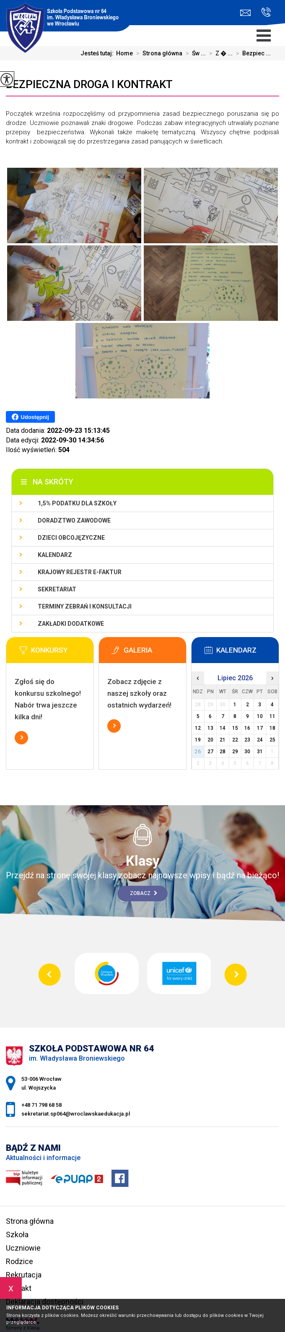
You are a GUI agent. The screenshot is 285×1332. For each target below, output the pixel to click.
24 (260, 740)
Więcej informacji (21, 737)
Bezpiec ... (252, 53)
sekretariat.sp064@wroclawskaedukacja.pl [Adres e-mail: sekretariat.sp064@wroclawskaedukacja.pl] (75, 1114)
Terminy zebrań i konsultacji (85, 606)
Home (124, 53)
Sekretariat (57, 589)
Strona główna (157, 53)
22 (235, 740)
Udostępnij (30, 417)
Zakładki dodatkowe (71, 623)
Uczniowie (23, 1248)
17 (260, 728)
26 (198, 751)
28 (222, 751)
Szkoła (17, 1234)
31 (260, 751)
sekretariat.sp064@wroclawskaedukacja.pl (245, 13)
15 (235, 728)
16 (247, 728)
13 (210, 728)
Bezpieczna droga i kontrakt (89, 84)
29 (235, 751)
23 (247, 740)
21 (222, 740)
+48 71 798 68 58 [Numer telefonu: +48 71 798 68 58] (41, 1105)
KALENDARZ (55, 555)
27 (210, 751)
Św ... (194, 53)
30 (247, 751)
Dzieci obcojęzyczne (71, 537)
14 (222, 728)
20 (210, 740)
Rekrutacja (23, 1274)
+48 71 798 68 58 (266, 12)
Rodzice (19, 1261)
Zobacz (143, 893)
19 (198, 740)
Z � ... (219, 53)
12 (198, 728)
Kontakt (18, 1288)
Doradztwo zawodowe (74, 520)
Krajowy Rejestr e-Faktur (80, 572)
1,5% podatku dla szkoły (77, 503)
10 (260, 716)
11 (272, 716)
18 (272, 728)
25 (272, 740)
